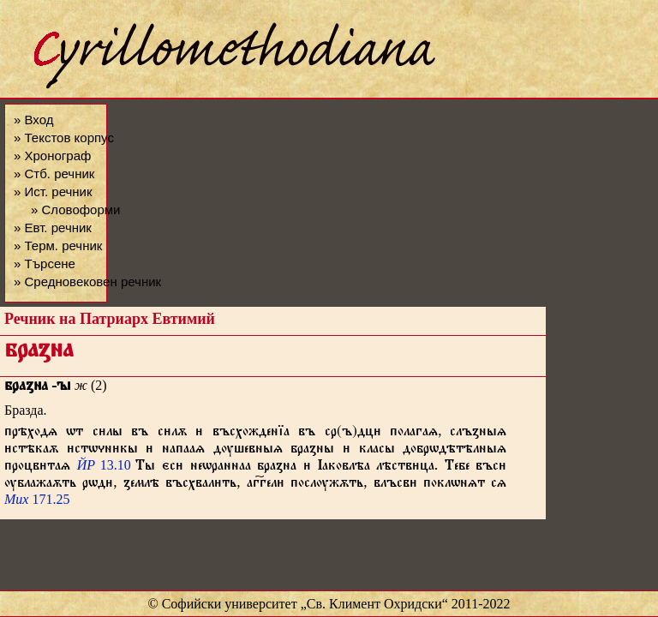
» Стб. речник (54, 173)
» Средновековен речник (87, 281)
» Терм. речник (58, 245)
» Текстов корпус (64, 137)
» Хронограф (52, 155)
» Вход (33, 119)
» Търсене (44, 263)
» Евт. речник (53, 227)
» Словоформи (75, 209)
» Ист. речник (53, 191)
